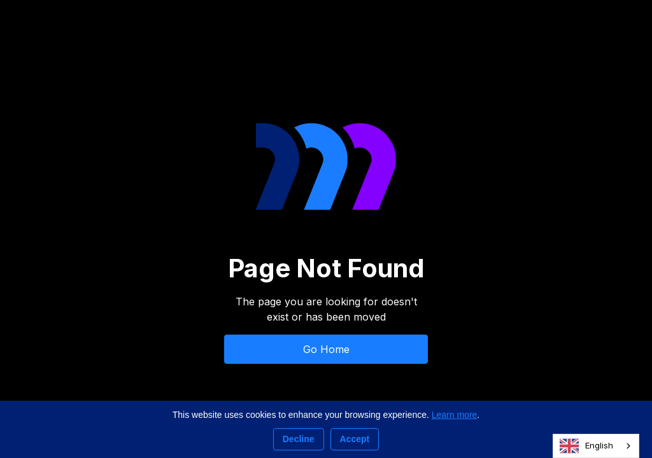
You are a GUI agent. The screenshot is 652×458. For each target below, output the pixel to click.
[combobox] (596, 446)
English (586, 445)
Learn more (455, 415)
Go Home (326, 349)
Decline (299, 439)
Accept (355, 439)
